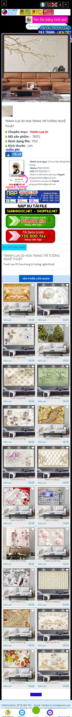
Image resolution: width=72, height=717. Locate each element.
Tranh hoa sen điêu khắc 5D (18, 316)
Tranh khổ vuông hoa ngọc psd (18, 561)
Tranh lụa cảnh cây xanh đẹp (53, 357)
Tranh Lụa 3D (39, 132)
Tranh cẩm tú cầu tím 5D (18, 479)
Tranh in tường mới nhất (53, 520)
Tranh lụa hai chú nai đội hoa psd (53, 642)
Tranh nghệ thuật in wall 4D (18, 357)
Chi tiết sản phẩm (14, 247)
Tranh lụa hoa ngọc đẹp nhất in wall (18, 439)
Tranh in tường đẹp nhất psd (53, 601)
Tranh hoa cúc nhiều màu (18, 683)
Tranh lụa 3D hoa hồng (53, 561)
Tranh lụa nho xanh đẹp (53, 398)
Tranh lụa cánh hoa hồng (18, 520)
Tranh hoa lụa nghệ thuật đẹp (18, 642)
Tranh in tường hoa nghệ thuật (53, 479)
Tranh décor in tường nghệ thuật (18, 601)
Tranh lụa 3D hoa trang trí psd (53, 316)
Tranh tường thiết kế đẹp (18, 398)
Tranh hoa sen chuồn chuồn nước (53, 683)
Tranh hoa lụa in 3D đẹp (53, 439)
